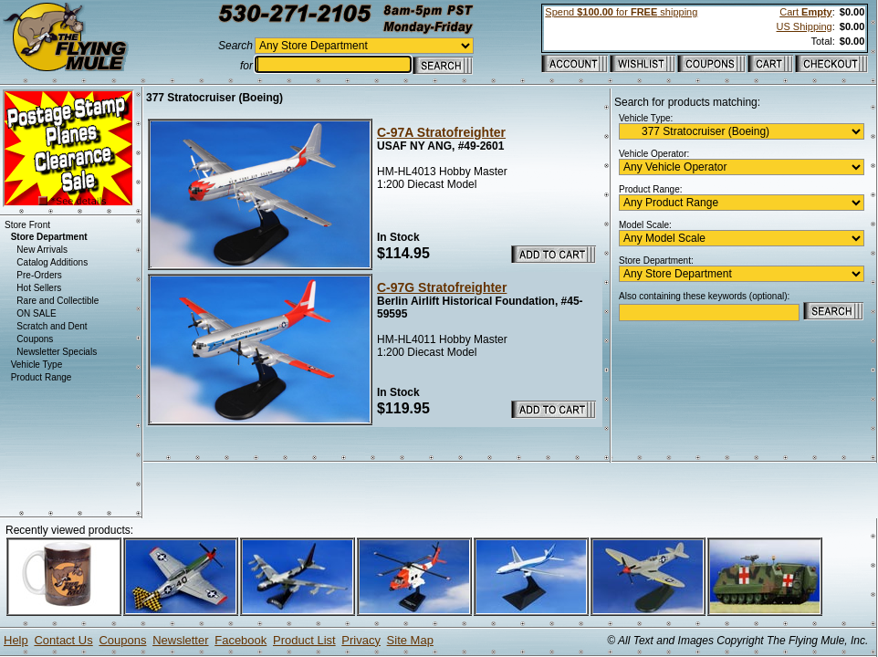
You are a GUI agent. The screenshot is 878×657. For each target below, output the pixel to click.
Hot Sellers (38, 288)
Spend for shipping (621, 11)
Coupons (34, 339)
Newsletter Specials (56, 352)
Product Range (41, 377)
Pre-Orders (38, 275)
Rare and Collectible (57, 301)
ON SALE (36, 313)
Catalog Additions (52, 262)
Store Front (27, 225)
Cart (805, 11)
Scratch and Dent (51, 326)
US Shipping (804, 26)
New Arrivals (42, 250)
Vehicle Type (37, 365)
